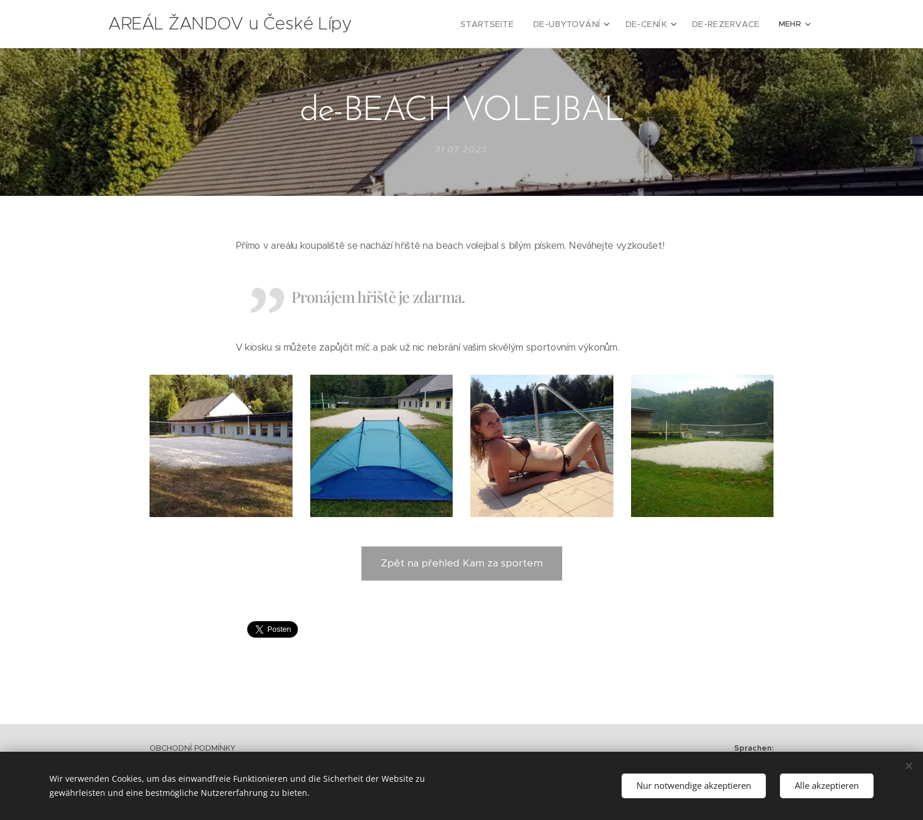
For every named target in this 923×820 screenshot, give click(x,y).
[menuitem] (438, 24)
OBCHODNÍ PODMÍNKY (192, 748)
